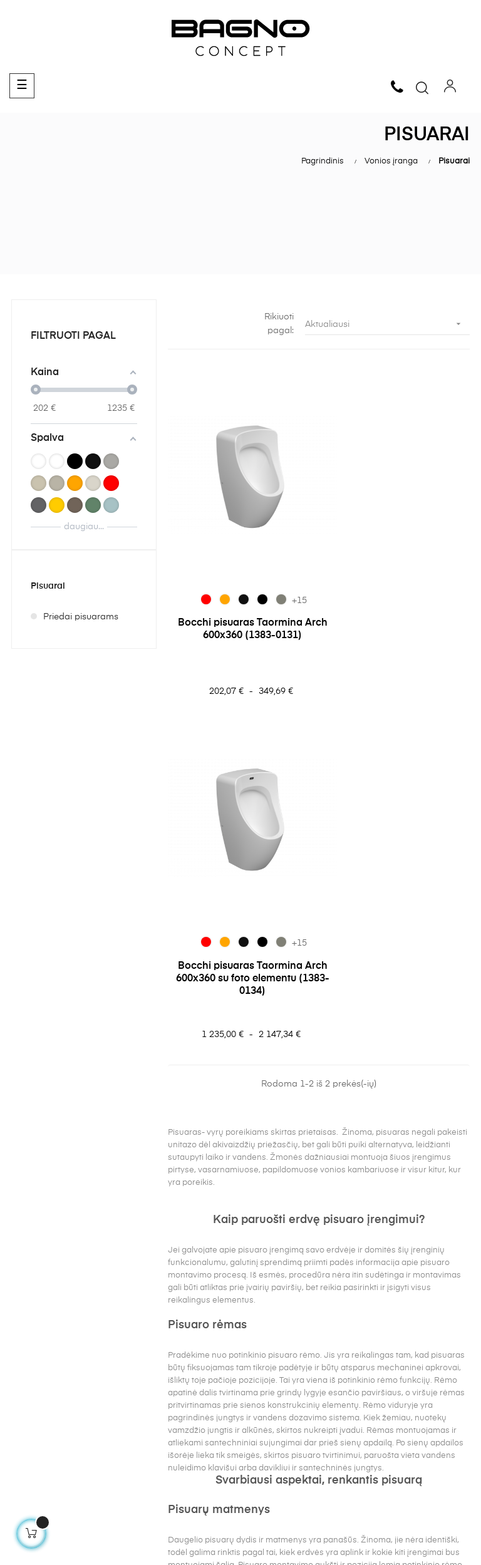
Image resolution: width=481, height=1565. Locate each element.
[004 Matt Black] (251, 569)
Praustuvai (268, 1419)
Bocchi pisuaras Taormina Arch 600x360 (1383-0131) (240, 599)
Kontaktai (149, 1426)
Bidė (255, 1464)
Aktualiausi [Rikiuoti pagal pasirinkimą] (387, 324)
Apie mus (148, 1403)
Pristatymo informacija (58, 1426)
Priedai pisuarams (80, 616)
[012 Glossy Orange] (213, 569)
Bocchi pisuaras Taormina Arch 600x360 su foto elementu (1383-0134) (397, 605)
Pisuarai (48, 586)
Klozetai (263, 1441)
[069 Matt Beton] (269, 569)
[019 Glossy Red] (194, 569)
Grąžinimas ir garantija (59, 1403)
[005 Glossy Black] (232, 569)
